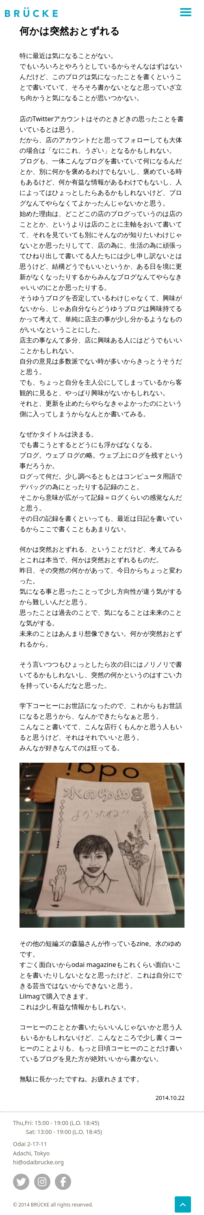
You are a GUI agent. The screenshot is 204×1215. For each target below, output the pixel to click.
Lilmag (30, 996)
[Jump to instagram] (42, 1182)
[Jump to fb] (63, 1182)
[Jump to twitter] (21, 1182)
